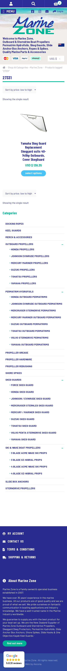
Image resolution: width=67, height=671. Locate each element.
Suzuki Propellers (23, 269)
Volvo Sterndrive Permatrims (29, 337)
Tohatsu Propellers (24, 276)
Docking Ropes (14, 223)
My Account (16, 533)
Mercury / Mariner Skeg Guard (30, 412)
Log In (60, 11)
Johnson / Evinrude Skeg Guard (31, 398)
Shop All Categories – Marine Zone (25, 67)
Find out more (14, 643)
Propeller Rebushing (18, 366)
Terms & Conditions (21, 549)
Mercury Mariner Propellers (29, 262)
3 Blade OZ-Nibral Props (26, 459)
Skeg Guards (13, 379)
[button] (13, 659)
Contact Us (16, 541)
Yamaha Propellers (23, 283)
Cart (53, 2)
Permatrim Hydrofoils (19, 291)
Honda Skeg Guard (22, 391)
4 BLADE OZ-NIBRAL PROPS (26, 473)
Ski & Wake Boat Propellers (22, 447)
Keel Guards (13, 230)
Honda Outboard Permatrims (29, 296)
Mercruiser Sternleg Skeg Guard (32, 405)
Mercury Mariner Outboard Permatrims (36, 317)
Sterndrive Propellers (20, 488)
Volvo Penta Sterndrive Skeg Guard (33, 432)
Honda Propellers (22, 249)
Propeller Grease (16, 352)
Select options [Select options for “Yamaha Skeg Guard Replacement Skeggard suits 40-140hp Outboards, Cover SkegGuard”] (33, 173)
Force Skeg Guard (22, 385)
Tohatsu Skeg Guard (24, 425)
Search (33, 4)
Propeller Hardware (18, 359)
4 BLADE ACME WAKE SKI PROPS (29, 466)
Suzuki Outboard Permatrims (29, 324)
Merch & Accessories (18, 237)
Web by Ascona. (33, 664)
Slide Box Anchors (17, 481)
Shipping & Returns (22, 557)
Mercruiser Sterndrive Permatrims (33, 310)
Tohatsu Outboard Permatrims (30, 330)
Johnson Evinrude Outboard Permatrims (36, 303)
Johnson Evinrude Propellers (30, 256)
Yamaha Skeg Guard (23, 439)
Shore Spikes (13, 372)
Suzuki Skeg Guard (22, 419)
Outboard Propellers (19, 244)
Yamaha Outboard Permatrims (30, 344)
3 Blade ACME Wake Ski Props (29, 452)
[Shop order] (19, 89)
